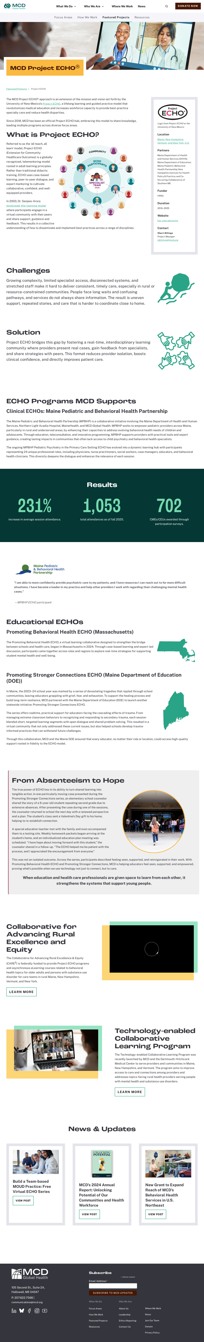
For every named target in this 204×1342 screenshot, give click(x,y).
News (141, 6)
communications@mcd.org (27, 1302)
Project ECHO (51, 103)
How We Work (87, 17)
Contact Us (125, 1326)
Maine (160, 139)
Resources (142, 17)
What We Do (64, 6)
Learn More (21, 992)
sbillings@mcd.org (167, 240)
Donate (149, 1326)
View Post (23, 1200)
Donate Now (188, 5)
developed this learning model (26, 205)
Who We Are (92, 6)
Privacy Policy (152, 1332)
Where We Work (122, 6)
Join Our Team (152, 1320)
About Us (123, 1308)
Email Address (98, 1281)
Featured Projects (115, 17)
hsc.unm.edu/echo (167, 220)
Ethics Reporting (127, 1320)
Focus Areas (63, 17)
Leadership (124, 1314)
